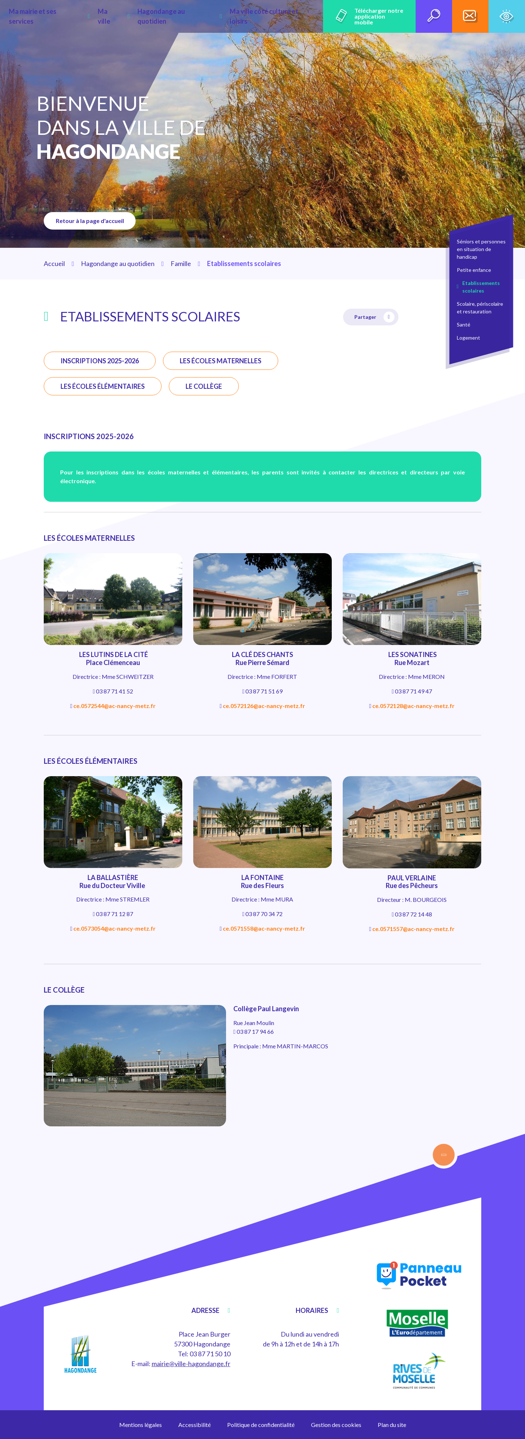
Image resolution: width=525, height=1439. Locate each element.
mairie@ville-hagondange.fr (191, 1364)
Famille (181, 263)
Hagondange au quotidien (167, 16)
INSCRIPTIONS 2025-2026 (100, 361)
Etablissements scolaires (481, 287)
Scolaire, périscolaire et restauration (480, 307)
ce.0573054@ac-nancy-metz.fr (114, 928)
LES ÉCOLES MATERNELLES (220, 361)
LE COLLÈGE (204, 386)
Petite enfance (474, 270)
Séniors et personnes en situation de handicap (481, 249)
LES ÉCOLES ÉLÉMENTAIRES (103, 386)
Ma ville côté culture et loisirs (252, 16)
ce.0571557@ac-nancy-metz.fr (413, 928)
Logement (468, 338)
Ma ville (112, 16)
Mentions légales (140, 1424)
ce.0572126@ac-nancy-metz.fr (264, 705)
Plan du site (392, 1424)
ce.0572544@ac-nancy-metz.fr (114, 705)
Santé (463, 324)
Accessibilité (194, 1424)
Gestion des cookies (336, 1424)
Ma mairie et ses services (58, 16)
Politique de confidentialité (261, 1424)
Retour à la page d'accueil (93, 220)
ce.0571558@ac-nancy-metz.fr (264, 928)
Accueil (54, 263)
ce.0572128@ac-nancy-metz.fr (413, 705)
